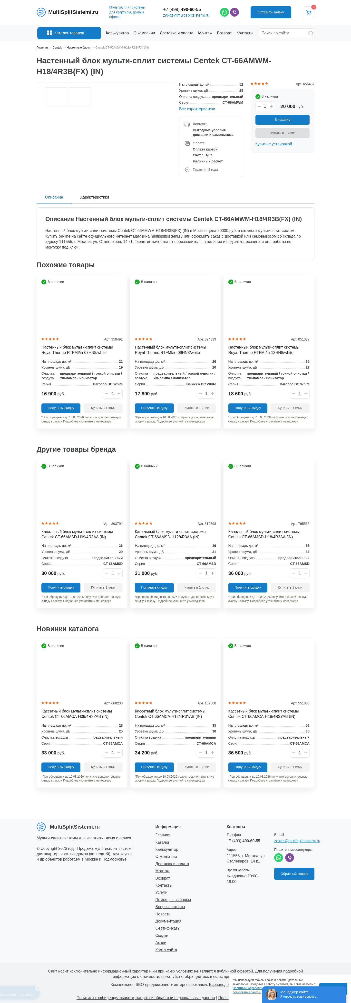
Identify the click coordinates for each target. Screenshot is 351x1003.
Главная (163, 835)
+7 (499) (182, 9)
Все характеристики (197, 109)
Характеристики (94, 197)
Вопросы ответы (170, 907)
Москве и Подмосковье (106, 859)
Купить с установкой (273, 144)
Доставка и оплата (172, 864)
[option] (104, 82)
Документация (168, 921)
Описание (54, 197)
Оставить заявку (271, 12)
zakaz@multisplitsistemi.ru (186, 15)
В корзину (282, 119)
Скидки (162, 935)
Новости (163, 914)
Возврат (163, 878)
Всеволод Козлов (224, 985)
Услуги (161, 892)
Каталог (163, 842)
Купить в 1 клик (282, 133)
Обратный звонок (294, 874)
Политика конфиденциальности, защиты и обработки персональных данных (146, 998)
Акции (161, 943)
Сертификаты (168, 928)
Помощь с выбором (173, 900)
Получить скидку (61, 408)
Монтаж (163, 871)
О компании (166, 856)
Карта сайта (166, 950)
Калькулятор (167, 849)
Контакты (164, 885)
